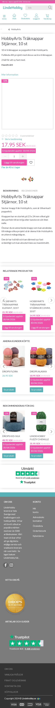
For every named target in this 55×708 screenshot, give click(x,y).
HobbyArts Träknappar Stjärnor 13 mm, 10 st (40, 306)
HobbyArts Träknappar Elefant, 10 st (10, 304)
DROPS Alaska (38, 371)
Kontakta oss (13, 686)
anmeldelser (27, 135)
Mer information (9, 74)
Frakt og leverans (15, 680)
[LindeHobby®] (12, 7)
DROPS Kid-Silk (11, 436)
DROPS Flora (10, 371)
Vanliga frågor (14, 674)
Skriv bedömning (13, 139)
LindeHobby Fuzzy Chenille (39, 438)
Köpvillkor (11, 692)
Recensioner (30, 190)
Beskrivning (10, 190)
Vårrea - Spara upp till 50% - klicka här (16, 2)
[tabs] (47, 17)
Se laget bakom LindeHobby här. (12, 554)
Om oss (9, 669)
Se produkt (9, 389)
